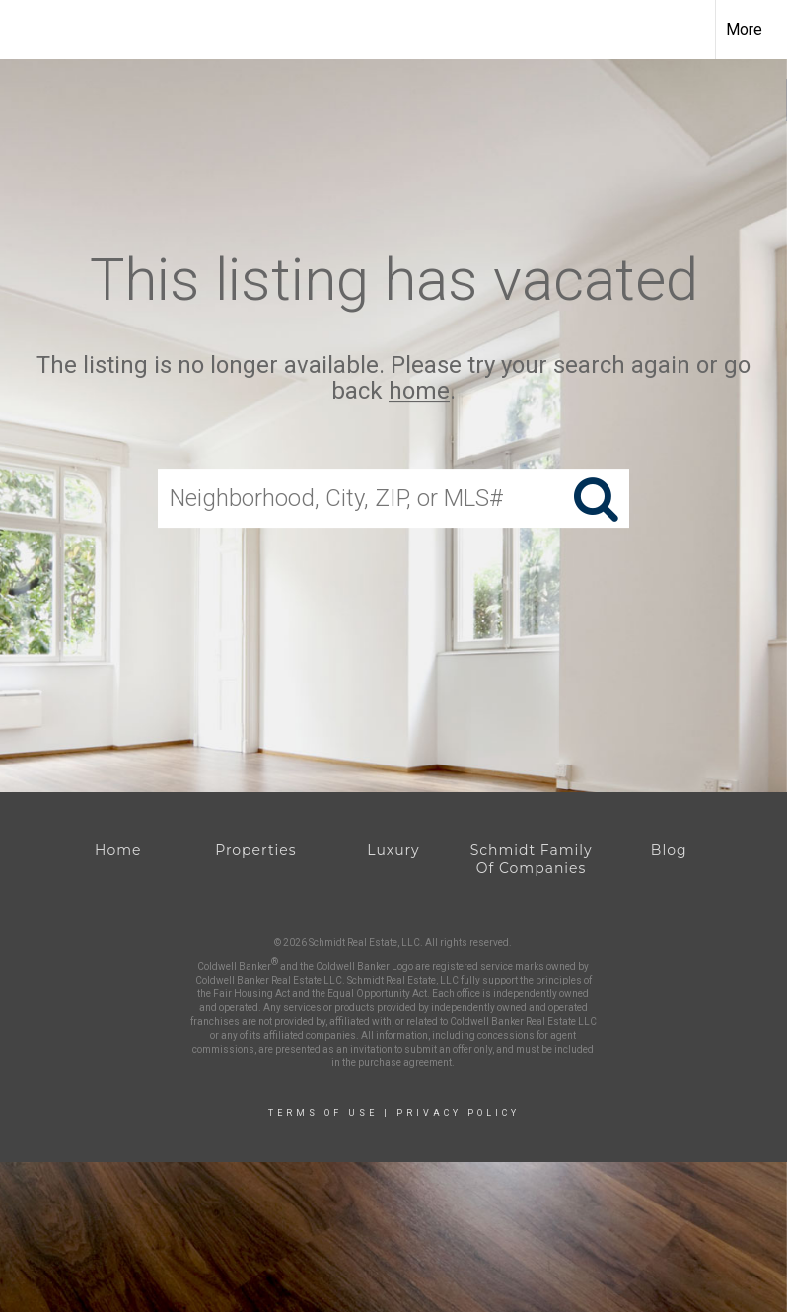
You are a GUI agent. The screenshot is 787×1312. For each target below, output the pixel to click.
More (744, 29)
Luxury (393, 850)
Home (118, 850)
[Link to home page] (25, 29)
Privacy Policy (458, 1113)
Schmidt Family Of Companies (531, 859)
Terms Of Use (323, 1113)
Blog (669, 850)
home (419, 391)
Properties (255, 850)
